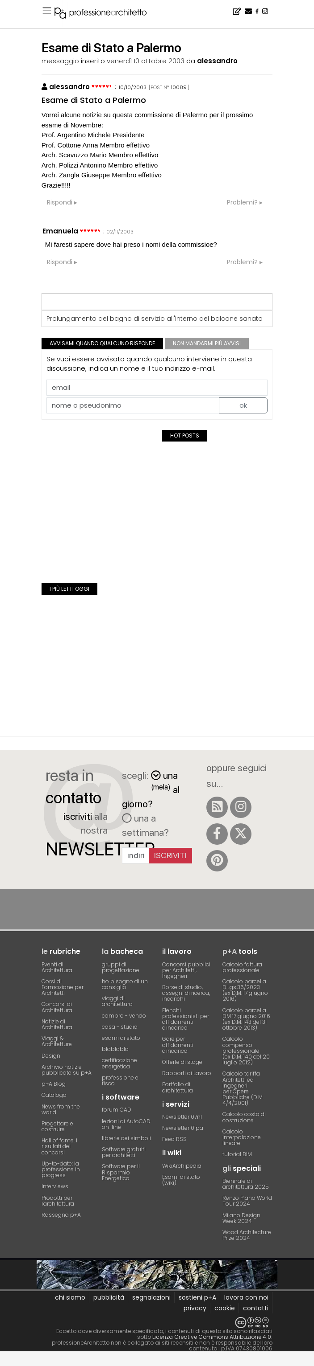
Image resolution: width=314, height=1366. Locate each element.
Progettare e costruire (57, 1126)
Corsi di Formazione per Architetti (63, 987)
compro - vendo (124, 1015)
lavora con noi (246, 1297)
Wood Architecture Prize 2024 (246, 1235)
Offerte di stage (182, 1062)
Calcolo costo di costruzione (244, 1117)
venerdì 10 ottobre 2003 (145, 60)
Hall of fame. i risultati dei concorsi (59, 1146)
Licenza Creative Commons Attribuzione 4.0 (211, 1337)
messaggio (60, 60)
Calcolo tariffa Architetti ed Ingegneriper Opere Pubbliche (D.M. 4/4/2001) (243, 1088)
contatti (255, 1308)
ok (243, 405)
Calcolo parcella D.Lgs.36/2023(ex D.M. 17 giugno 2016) (245, 990)
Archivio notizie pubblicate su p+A (67, 1069)
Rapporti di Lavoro (186, 1073)
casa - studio (120, 1027)
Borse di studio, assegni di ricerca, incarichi (186, 992)
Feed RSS (174, 1139)
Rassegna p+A (61, 1215)
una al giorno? (151, 789)
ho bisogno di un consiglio (125, 984)
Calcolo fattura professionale (242, 967)
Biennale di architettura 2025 (245, 1183)
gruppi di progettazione (120, 967)
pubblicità (108, 1297)
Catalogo (54, 1095)
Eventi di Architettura (57, 967)
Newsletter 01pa (182, 1128)
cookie (224, 1308)
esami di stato (121, 1038)
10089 (179, 87)
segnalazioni (151, 1297)
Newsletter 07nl (182, 1117)
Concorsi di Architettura (57, 1007)
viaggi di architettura (117, 1001)
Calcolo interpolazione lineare (241, 1137)
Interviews (55, 1186)
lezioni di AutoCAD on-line (126, 1124)
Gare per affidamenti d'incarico (177, 1044)
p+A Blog (54, 1084)
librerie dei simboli (126, 1138)
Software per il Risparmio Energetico (121, 1172)
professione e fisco (120, 1080)
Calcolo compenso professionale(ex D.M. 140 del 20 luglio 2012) (246, 1050)
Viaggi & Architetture (57, 1041)
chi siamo (70, 1297)
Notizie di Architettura (57, 1024)
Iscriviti (170, 855)
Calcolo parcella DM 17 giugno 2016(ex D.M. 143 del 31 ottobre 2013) (246, 1019)
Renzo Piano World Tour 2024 (247, 1200)
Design (51, 1055)
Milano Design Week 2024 (241, 1218)
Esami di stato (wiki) (181, 1179)
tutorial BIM (237, 1154)
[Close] (5, 1362)
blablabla (115, 1049)
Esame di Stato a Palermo (94, 100)
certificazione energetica (119, 1063)
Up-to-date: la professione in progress (61, 1169)
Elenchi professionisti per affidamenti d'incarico (185, 1019)
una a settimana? (145, 825)
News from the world (61, 1109)
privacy (195, 1308)
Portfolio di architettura (177, 1087)
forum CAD (116, 1109)
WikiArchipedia (181, 1166)
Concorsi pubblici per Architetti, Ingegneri (186, 970)
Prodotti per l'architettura (58, 1200)
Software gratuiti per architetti (124, 1152)
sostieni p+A (197, 1297)
